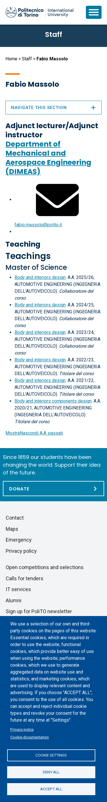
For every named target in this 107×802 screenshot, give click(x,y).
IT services (18, 589)
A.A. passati (34, 433)
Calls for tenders (24, 578)
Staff (27, 59)
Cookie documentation (29, 737)
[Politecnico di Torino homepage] (39, 12)
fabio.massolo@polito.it (38, 224)
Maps (12, 529)
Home (11, 59)
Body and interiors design (40, 277)
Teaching (23, 244)
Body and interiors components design (53, 401)
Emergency (19, 540)
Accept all (51, 789)
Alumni (13, 600)
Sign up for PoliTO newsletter (39, 611)
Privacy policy (22, 729)
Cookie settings (51, 755)
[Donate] (53, 488)
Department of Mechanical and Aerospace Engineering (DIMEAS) (48, 158)
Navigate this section (53, 107)
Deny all (51, 772)
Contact (15, 518)
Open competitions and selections (45, 567)
